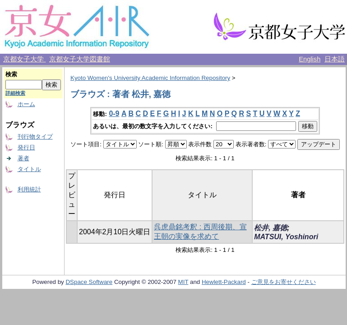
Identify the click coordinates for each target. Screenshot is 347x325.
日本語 (334, 59)
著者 (23, 158)
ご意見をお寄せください (283, 282)
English (309, 59)
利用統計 (29, 189)
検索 (11, 74)
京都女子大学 (24, 59)
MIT (183, 282)
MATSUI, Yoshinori (286, 237)
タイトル (29, 169)
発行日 (26, 147)
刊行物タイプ (35, 136)
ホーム (26, 104)
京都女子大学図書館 (79, 59)
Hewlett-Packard (224, 282)
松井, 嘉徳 (270, 228)
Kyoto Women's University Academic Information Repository (150, 77)
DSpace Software (88, 282)
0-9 (114, 113)
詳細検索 (15, 93)
